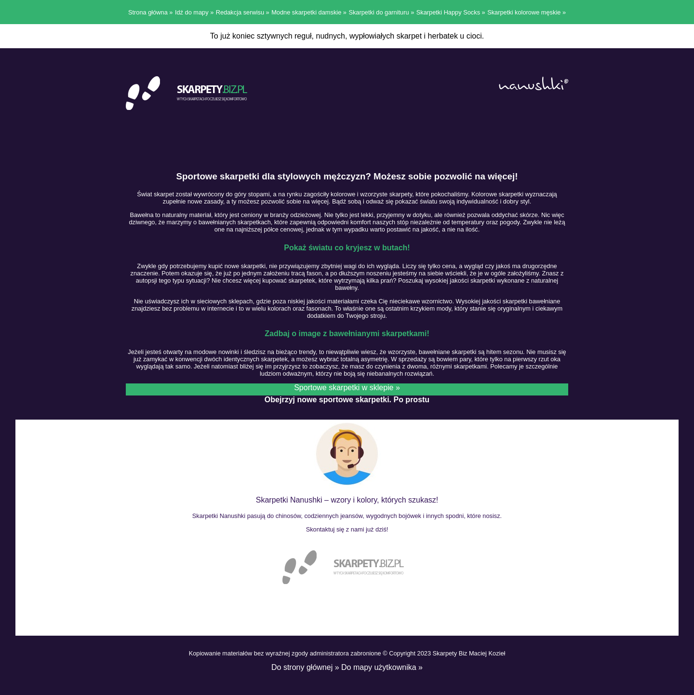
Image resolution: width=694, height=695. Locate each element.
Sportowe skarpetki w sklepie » (347, 387)
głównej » (323, 667)
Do (277, 667)
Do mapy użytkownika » (382, 667)
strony (295, 667)
